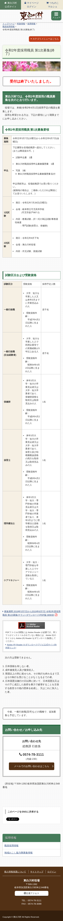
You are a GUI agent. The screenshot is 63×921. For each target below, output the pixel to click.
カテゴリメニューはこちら (46, 39)
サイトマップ (36, 871)
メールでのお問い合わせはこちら (31, 766)
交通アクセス (32, 893)
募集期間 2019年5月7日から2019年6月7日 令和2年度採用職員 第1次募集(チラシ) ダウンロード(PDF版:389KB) (31, 613)
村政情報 (21, 24)
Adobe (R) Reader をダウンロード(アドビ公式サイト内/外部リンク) (31, 646)
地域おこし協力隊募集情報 (18, 852)
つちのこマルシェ (53, 5)
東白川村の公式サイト (31, 16)
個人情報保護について (15, 871)
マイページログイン (33, 5)
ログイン (51, 871)
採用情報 (31, 24)
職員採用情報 (9, 27)
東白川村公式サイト (11, 5)
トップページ (9, 24)
